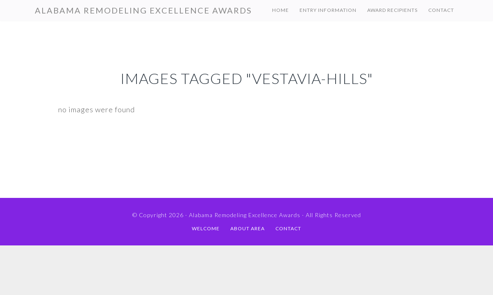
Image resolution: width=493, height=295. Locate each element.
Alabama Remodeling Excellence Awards (143, 10)
